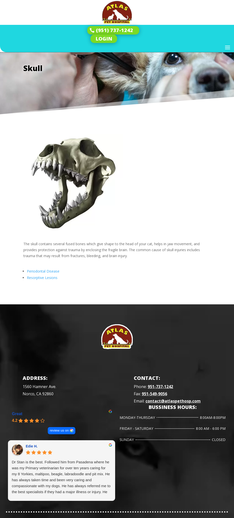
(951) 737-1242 (114, 30)
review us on (59, 430)
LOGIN (103, 38)
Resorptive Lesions (42, 277)
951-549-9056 (154, 394)
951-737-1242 (160, 386)
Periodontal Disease (43, 271)
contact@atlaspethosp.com (173, 401)
